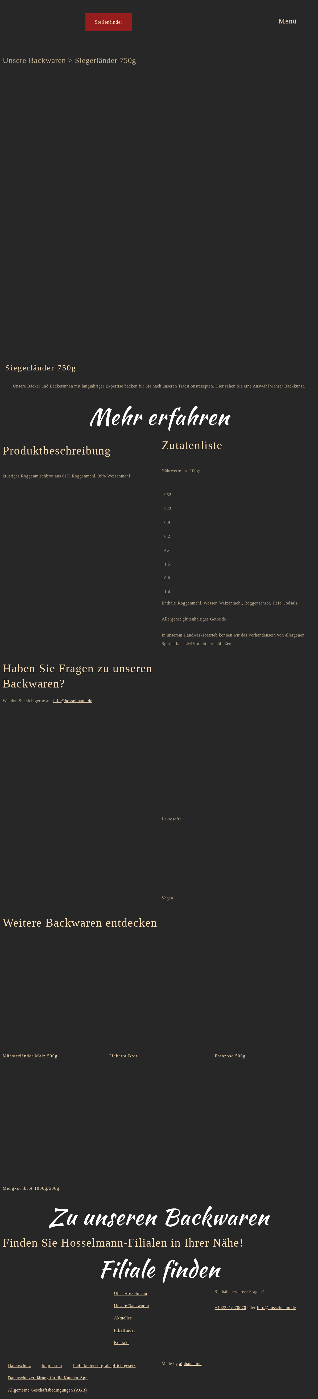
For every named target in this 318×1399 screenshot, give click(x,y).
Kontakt (121, 1342)
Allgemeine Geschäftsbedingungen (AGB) (47, 1390)
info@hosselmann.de (72, 700)
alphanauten (190, 1363)
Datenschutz (19, 1365)
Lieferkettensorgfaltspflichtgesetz (104, 1365)
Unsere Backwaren (34, 60)
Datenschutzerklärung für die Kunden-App (48, 1378)
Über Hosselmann (130, 1293)
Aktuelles (123, 1318)
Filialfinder (124, 1330)
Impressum (52, 1365)
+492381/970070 (230, 1307)
